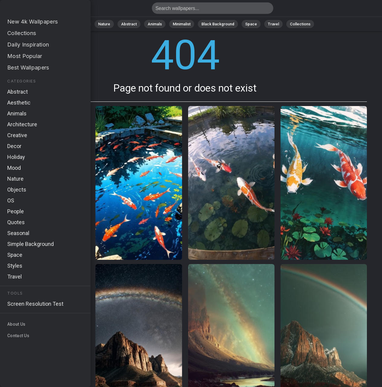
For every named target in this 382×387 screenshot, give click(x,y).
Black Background (217, 24)
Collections (300, 24)
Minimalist (182, 24)
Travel (273, 24)
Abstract (129, 24)
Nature (104, 24)
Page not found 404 (36, 10)
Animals (155, 24)
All (85, 24)
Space (251, 24)
